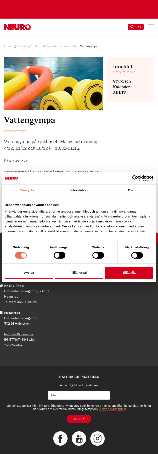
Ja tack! (79, 419)
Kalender (121, 86)
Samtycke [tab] (27, 190)
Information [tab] (79, 190)
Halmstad (39, 46)
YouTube (79, 438)
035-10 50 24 (27, 302)
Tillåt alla (129, 272)
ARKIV (119, 92)
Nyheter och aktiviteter (62, 46)
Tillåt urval (79, 272)
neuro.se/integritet (112, 409)
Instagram (97, 438)
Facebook (60, 438)
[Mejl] (79, 395)
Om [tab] (130, 190)
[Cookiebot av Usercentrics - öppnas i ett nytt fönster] (135, 178)
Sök (135, 27)
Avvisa (29, 272)
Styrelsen (122, 81)
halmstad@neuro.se (19, 334)
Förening (10, 46)
